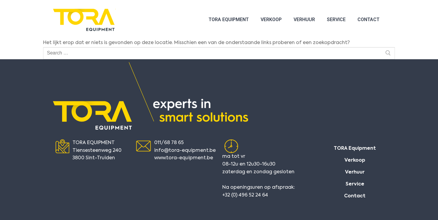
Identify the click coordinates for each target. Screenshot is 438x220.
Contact (368, 19)
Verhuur (304, 19)
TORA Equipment (229, 19)
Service (336, 19)
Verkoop (271, 19)
